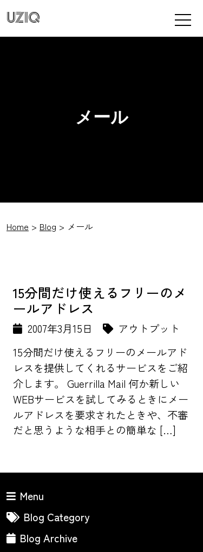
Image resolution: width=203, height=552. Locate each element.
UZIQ (23, 18)
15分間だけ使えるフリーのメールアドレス (100, 300)
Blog (48, 226)
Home (17, 226)
